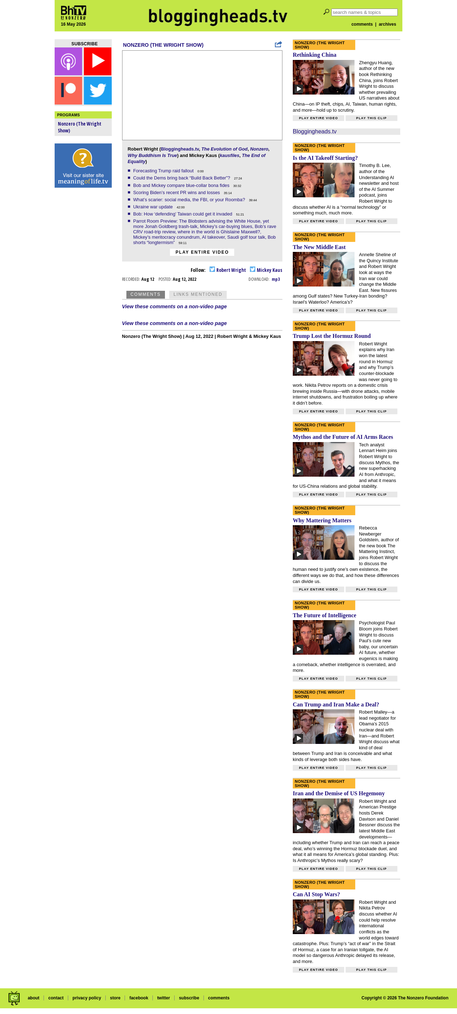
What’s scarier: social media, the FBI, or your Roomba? (189, 199)
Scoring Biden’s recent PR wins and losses (177, 192)
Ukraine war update (153, 206)
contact (56, 997)
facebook (138, 997)
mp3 (276, 279)
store (115, 997)
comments (362, 24)
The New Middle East (319, 247)
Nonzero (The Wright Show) (163, 45)
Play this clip (371, 118)
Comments (146, 294)
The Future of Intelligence (324, 615)
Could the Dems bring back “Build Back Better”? (182, 178)
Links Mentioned (198, 294)
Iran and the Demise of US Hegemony (339, 793)
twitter (163, 997)
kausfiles (229, 155)
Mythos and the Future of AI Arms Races (343, 437)
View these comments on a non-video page (174, 306)
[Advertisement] (83, 303)
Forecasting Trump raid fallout (164, 170)
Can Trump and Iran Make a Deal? (336, 704)
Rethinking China (314, 55)
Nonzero (259, 149)
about (34, 997)
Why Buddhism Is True (152, 155)
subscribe (189, 997)
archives (387, 24)
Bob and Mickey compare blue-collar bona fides (182, 185)
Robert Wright (228, 270)
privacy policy (86, 997)
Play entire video (202, 252)
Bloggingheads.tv (180, 149)
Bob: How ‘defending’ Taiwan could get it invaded (183, 214)
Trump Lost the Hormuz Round (332, 336)
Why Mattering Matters (322, 520)
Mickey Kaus (266, 270)
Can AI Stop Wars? (316, 894)
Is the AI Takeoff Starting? (325, 158)
